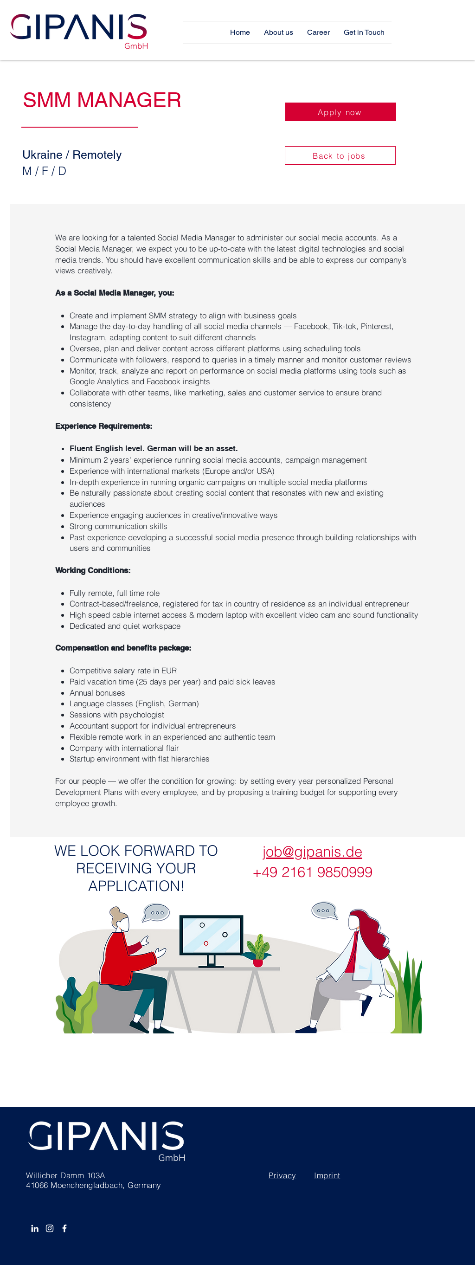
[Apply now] (340, 112)
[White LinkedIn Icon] (35, 1228)
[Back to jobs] (340, 155)
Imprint (327, 1175)
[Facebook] (64, 1228)
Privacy (282, 1175)
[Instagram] (50, 1228)
